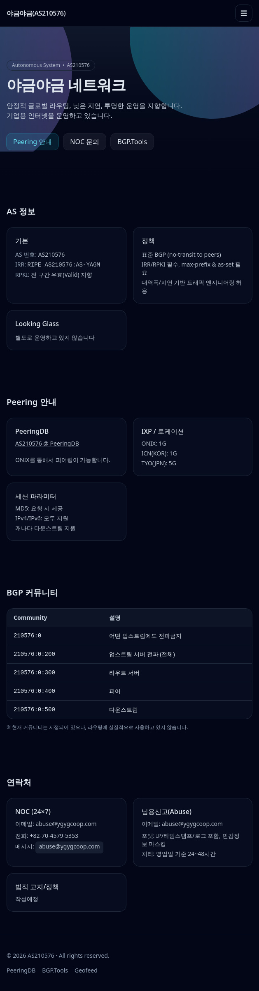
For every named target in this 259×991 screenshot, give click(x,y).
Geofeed (86, 970)
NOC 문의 (84, 141)
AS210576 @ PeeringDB (47, 443)
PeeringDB (21, 970)
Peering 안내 (32, 141)
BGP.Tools (132, 141)
